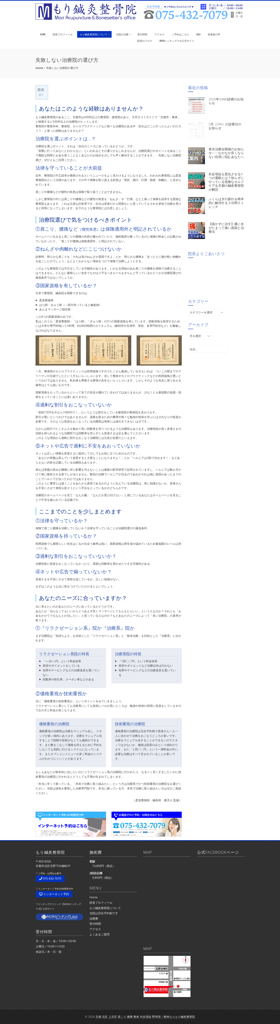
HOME (43, 34)
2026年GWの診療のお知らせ (226, 101)
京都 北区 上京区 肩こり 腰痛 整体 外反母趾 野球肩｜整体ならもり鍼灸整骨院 (145, 1017)
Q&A (198, 34)
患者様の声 (214, 34)
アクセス (159, 34)
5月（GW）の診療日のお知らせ (225, 126)
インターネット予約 (54, 894)
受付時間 (142, 34)
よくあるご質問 (99, 934)
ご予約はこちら (180, 34)
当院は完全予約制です (103, 913)
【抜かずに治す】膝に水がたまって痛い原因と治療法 (226, 228)
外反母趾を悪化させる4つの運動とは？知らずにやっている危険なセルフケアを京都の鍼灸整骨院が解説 (226, 182)
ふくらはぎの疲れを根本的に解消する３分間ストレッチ (226, 203)
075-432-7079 (50, 878)
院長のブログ (144, 40)
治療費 (93, 918)
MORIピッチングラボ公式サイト (176, 40)
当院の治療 (123, 34)
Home (93, 897)
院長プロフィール (63, 34)
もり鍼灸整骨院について (95, 34)
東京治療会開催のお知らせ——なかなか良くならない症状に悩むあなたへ (226, 153)
